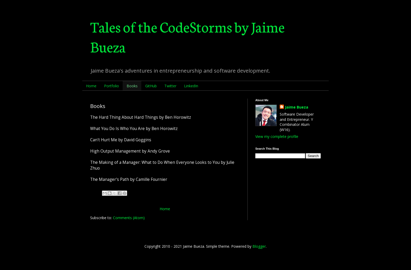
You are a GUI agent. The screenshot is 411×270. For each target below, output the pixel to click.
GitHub (151, 85)
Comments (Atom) (129, 217)
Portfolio (111, 85)
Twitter (170, 85)
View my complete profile (276, 136)
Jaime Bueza (296, 107)
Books (132, 85)
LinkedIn (191, 85)
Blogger (259, 246)
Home (91, 85)
